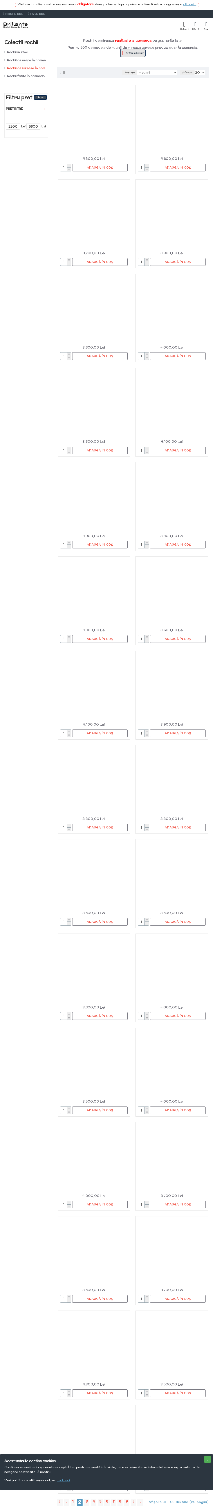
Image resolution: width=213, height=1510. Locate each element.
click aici (189, 4)
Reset (41, 97)
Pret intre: (14, 109)
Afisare (187, 72)
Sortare (130, 72)
